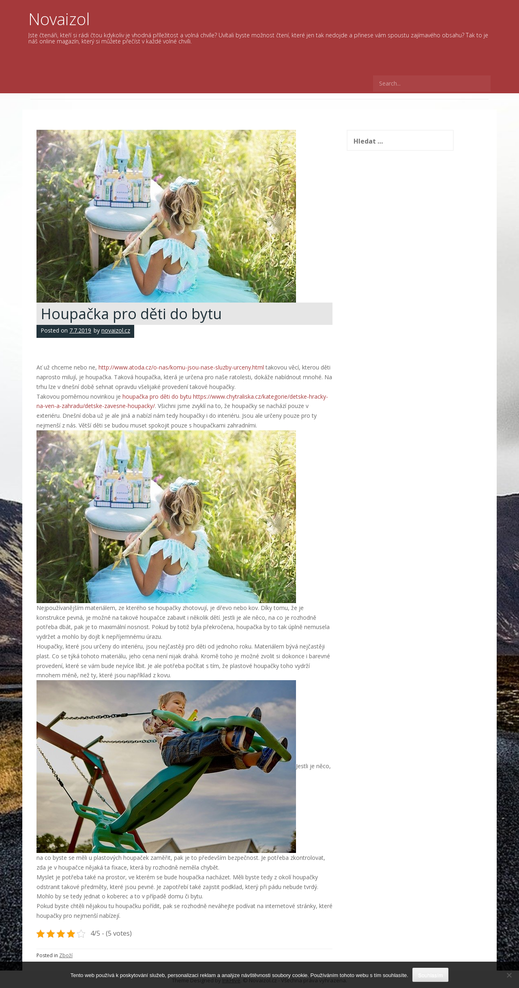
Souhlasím (430, 975)
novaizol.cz (115, 330)
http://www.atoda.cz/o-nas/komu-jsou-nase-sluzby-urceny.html (181, 367)
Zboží (66, 955)
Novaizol (59, 19)
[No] (509, 975)
